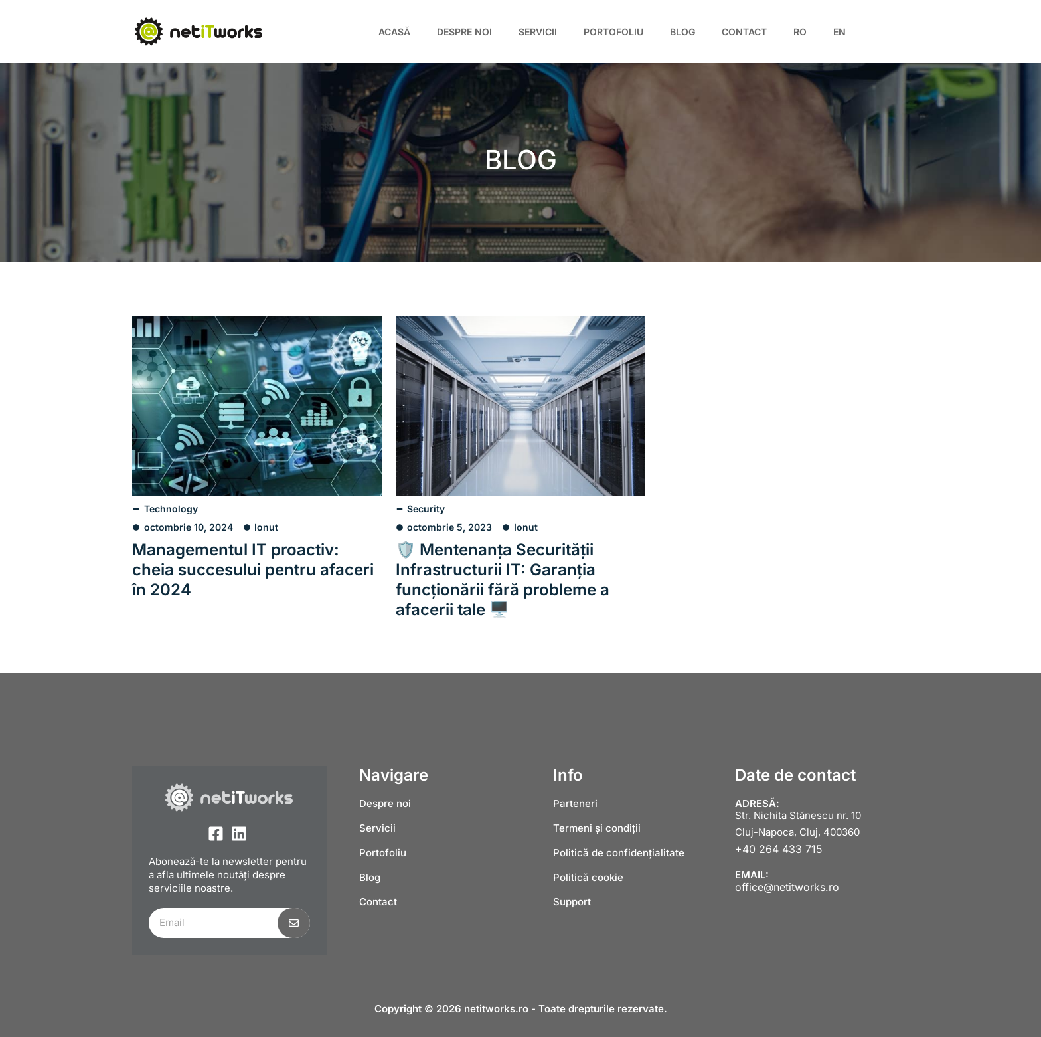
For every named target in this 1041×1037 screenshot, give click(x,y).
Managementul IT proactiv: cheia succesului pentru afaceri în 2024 (253, 569)
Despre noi (464, 31)
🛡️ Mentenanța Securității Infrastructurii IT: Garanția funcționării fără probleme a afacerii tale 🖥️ (502, 579)
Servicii (538, 31)
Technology (171, 508)
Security (426, 508)
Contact (744, 31)
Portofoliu (613, 31)
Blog (682, 31)
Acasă (394, 31)
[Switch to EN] (839, 32)
